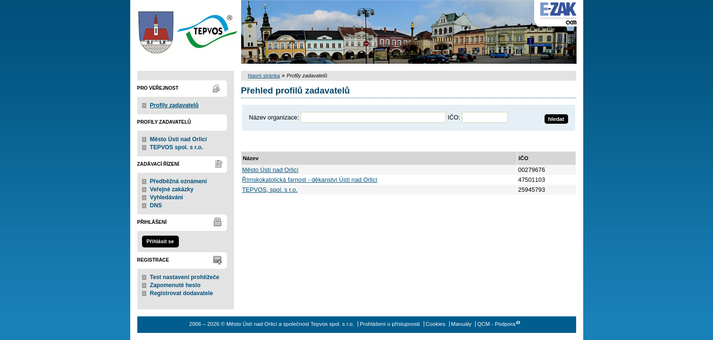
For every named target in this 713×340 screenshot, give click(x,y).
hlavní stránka (264, 75)
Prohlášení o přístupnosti (389, 324)
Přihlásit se (160, 241)
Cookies (435, 324)
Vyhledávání (167, 197)
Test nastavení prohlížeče (184, 277)
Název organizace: (274, 117)
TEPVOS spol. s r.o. (176, 147)
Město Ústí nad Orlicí (178, 139)
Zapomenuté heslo (175, 285)
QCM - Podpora (497, 324)
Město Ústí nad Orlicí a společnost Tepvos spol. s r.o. (185, 32)
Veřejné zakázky (172, 189)
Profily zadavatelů (174, 105)
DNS (156, 205)
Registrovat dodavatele (181, 293)
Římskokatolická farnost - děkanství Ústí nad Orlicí (309, 179)
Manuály (461, 324)
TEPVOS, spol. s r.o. (269, 189)
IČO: (454, 117)
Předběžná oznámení (178, 181)
